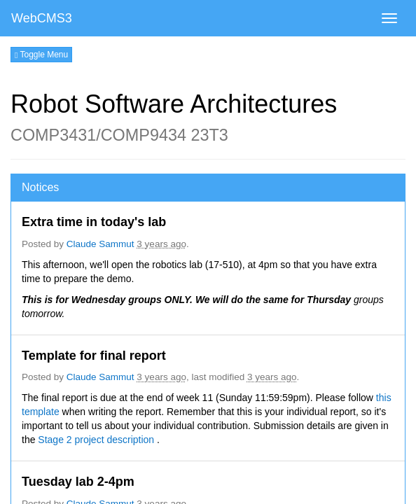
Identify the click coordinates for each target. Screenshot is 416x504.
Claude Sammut (100, 244)
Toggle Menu (41, 54)
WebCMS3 (41, 18)
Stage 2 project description (97, 439)
